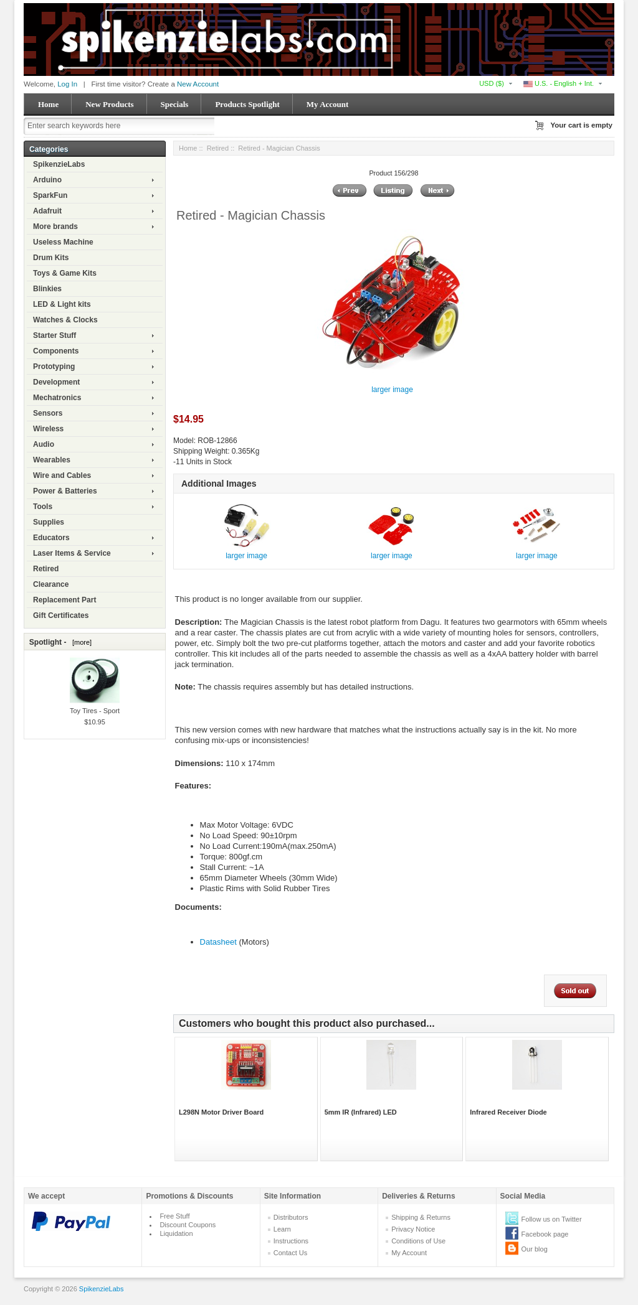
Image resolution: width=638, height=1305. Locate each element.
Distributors (291, 1217)
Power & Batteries (65, 491)
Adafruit (47, 211)
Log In (67, 84)
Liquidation (176, 1233)
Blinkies (47, 288)
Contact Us (290, 1252)
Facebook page (545, 1234)
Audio (43, 444)
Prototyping (54, 366)
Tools (42, 506)
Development (56, 382)
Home (48, 104)
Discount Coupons (188, 1224)
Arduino (47, 179)
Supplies (48, 522)
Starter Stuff (54, 335)
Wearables (51, 460)
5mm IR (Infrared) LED (361, 1112)
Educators (51, 537)
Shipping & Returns (420, 1217)
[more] (80, 642)
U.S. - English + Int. (558, 83)
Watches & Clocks (65, 320)
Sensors (47, 413)
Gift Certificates (60, 615)
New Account (198, 84)
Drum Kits (51, 257)
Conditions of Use (418, 1241)
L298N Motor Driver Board (221, 1112)
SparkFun (50, 195)
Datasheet (218, 942)
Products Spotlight (247, 104)
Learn (282, 1229)
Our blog (534, 1249)
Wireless (48, 428)
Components (56, 351)
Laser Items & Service (72, 553)
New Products (109, 104)
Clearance (51, 584)
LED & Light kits (62, 304)
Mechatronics (57, 397)
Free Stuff (174, 1216)
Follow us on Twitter (551, 1219)
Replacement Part (64, 600)
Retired (46, 568)
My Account (328, 104)
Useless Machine (63, 242)
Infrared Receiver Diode (508, 1112)
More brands (55, 226)
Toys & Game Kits (65, 273)
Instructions (291, 1241)
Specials (175, 104)
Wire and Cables (62, 475)
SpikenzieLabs (59, 164)
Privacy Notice (413, 1229)
